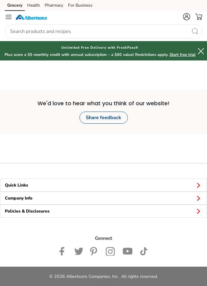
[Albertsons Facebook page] (63, 251)
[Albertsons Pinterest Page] (94, 251)
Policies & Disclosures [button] (103, 211)
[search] (195, 31)
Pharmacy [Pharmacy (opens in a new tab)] (54, 5)
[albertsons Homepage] (32, 17)
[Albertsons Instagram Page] (110, 251)
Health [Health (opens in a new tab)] (33, 5)
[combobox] (103, 31)
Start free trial (183, 54)
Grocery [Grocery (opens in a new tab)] (14, 5)
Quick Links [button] (103, 185)
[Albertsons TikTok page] (143, 251)
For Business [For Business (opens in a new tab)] (80, 5)
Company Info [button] (103, 198)
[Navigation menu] (8, 17)
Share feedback (103, 117)
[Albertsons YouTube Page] (127, 251)
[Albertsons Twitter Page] (78, 251)
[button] (186, 16)
